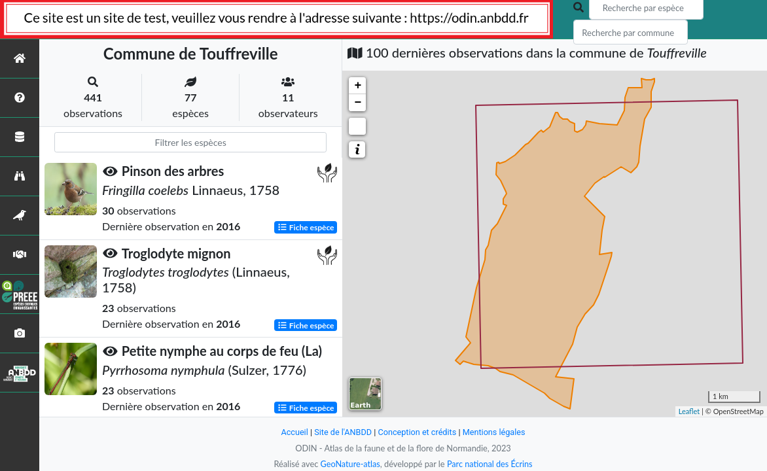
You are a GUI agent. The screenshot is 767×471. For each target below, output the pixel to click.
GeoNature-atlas (349, 464)
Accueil (293, 432)
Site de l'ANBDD (342, 432)
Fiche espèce (305, 227)
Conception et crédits (417, 432)
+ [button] (357, 86)
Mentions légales (495, 432)
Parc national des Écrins (490, 464)
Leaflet (689, 411)
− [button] (357, 103)
